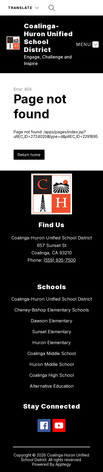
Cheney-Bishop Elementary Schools (51, 310)
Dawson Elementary (51, 320)
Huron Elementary (51, 342)
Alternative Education (52, 386)
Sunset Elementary (51, 331)
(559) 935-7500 (59, 260)
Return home (29, 154)
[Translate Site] (23, 7)
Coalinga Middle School (51, 353)
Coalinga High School (51, 375)
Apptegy (63, 464)
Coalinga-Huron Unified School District (51, 299)
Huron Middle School (51, 364)
